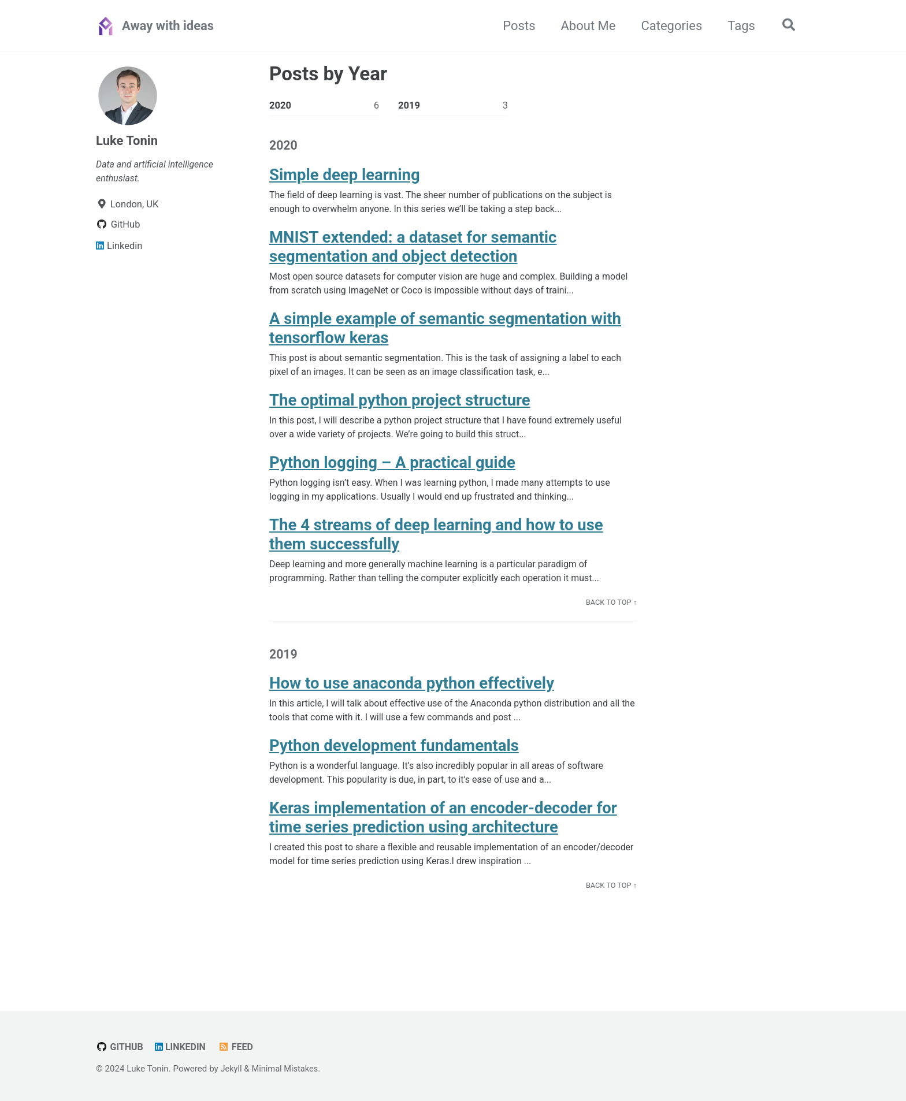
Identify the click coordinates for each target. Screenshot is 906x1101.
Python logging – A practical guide (392, 471)
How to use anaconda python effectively (411, 696)
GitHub (120, 1047)
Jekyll (231, 1069)
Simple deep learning (344, 177)
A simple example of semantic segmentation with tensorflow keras (445, 334)
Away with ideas (168, 25)
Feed (238, 1047)
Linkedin (182, 1047)
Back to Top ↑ (610, 614)
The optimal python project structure (399, 407)
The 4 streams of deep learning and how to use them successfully (436, 545)
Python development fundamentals (394, 760)
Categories (669, 25)
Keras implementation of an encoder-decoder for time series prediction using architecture (443, 834)
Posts (516, 25)
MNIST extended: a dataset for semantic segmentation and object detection (412, 251)
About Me (585, 25)
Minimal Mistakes (287, 1069)
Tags (738, 25)
